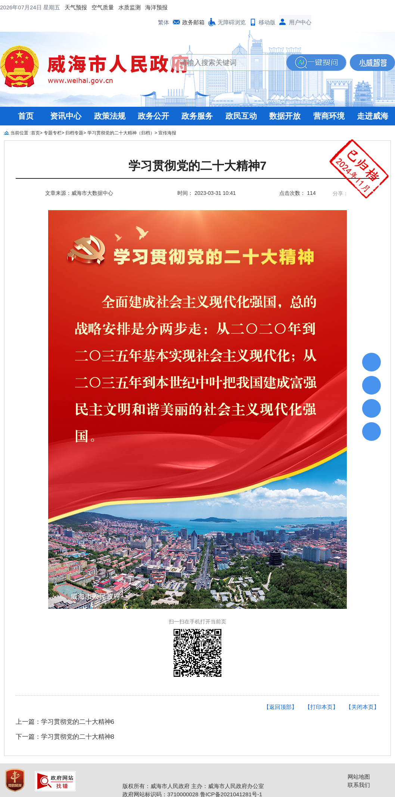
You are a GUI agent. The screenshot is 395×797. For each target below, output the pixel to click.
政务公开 (153, 101)
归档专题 (74, 118)
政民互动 (241, 101)
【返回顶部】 (280, 692)
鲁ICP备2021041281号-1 (231, 779)
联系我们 (359, 770)
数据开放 (285, 101)
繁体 (163, 7)
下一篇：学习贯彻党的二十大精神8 (65, 721)
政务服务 (197, 101)
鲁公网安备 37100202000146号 (165, 787)
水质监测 (69, 7)
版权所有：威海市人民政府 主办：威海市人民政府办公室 (193, 771)
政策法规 (109, 101)
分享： (340, 178)
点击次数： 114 (297, 178)
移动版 (267, 7)
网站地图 (359, 762)
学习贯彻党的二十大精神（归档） (121, 118)
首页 (26, 101)
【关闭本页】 (362, 692)
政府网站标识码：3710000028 (160, 779)
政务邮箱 (193, 7)
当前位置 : (20, 118)
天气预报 (15, 7)
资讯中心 (65, 101)
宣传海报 (167, 118)
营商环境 (329, 101)
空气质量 (42, 7)
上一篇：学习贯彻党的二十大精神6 (65, 706)
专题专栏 (53, 118)
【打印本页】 (321, 692)
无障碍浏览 (232, 7)
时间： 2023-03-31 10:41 (206, 178)
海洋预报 (96, 7)
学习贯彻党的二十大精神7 (197, 151)
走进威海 (372, 101)
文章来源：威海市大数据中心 (79, 178)
